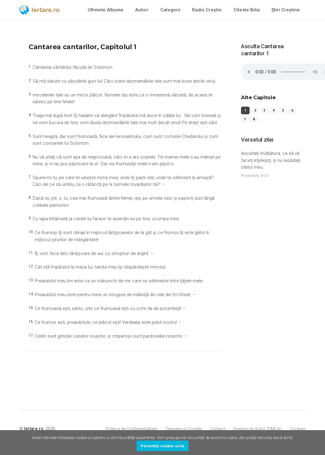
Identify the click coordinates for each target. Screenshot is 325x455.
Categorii (170, 10)
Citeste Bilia (247, 10)
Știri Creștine (285, 10)
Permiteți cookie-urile (162, 445)
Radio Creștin (207, 10)
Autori (141, 10)
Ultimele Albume (105, 10)
